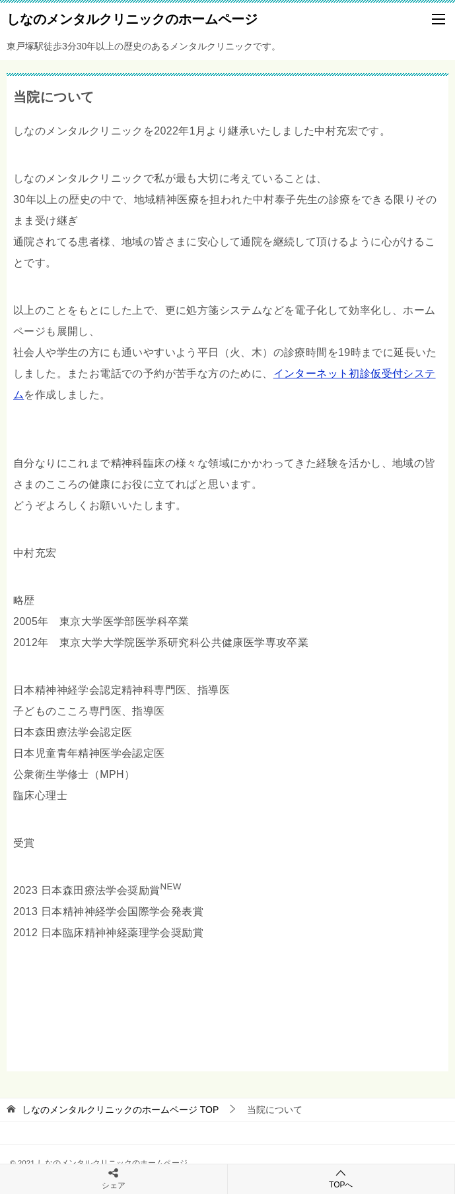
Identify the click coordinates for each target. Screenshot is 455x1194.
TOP (120, 1109)
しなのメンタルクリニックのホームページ (132, 18)
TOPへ (341, 1178)
